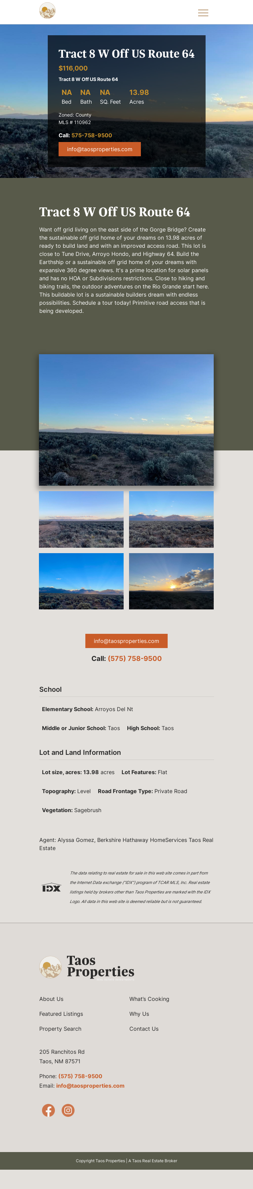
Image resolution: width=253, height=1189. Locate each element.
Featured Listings (61, 1013)
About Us (51, 998)
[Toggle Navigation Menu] (203, 12)
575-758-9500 (91, 135)
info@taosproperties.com (99, 149)
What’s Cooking (149, 998)
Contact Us (144, 1028)
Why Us (139, 1013)
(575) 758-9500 (135, 658)
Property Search (60, 1028)
